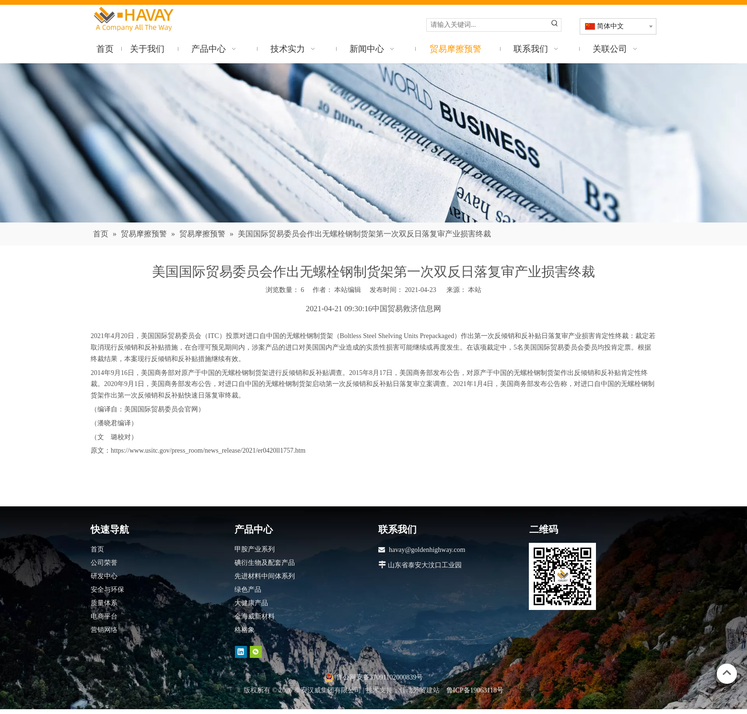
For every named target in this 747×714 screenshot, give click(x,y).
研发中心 (104, 576)
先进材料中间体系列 (264, 576)
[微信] (256, 652)
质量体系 (104, 603)
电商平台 (104, 616)
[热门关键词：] (555, 25)
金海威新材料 (254, 616)
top (726, 672)
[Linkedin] (241, 652)
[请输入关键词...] (488, 25)
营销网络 (104, 629)
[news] (373, 143)
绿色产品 (247, 589)
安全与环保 (107, 589)
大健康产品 (251, 603)
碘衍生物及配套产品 (264, 562)
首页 (97, 549)
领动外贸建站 (419, 690)
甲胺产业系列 (254, 549)
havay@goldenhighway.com (427, 549)
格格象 (244, 629)
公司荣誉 (104, 562)
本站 (474, 289)
